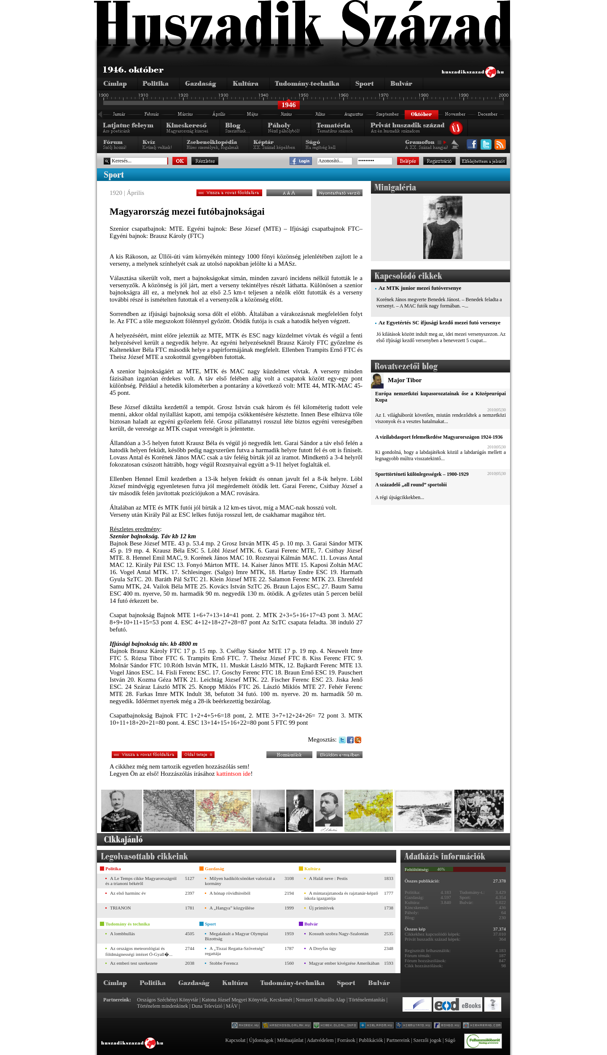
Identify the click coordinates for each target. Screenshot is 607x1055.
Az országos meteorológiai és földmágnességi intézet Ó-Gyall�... (138, 951)
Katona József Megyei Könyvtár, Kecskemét (247, 1000)
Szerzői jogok (427, 1040)
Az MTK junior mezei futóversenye (420, 288)
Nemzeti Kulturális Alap (320, 1000)
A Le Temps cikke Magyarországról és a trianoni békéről (141, 881)
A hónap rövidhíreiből (229, 893)
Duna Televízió (206, 1006)
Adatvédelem (320, 1040)
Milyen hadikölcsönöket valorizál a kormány (240, 881)
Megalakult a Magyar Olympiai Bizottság (236, 936)
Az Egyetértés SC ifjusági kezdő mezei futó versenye (439, 322)
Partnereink (398, 1040)
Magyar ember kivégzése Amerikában (344, 963)
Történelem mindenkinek (162, 1006)
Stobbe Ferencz (223, 963)
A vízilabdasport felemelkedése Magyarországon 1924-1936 (438, 437)
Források (346, 1040)
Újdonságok (261, 1040)
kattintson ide (233, 773)
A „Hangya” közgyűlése (231, 907)
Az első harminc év (128, 893)
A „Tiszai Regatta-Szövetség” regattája (235, 951)
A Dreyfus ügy (322, 948)
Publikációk (371, 1040)
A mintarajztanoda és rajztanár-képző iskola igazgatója (341, 895)
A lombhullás (122, 933)
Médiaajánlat (290, 1040)
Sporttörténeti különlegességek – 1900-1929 (422, 474)
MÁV (232, 1006)
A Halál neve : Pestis (328, 878)
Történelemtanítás (367, 1000)
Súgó (450, 1040)
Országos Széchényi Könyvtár (167, 1000)
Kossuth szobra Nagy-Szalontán (338, 933)
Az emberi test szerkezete (134, 963)
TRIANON (120, 907)
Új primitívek (321, 907)
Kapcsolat (235, 1040)
